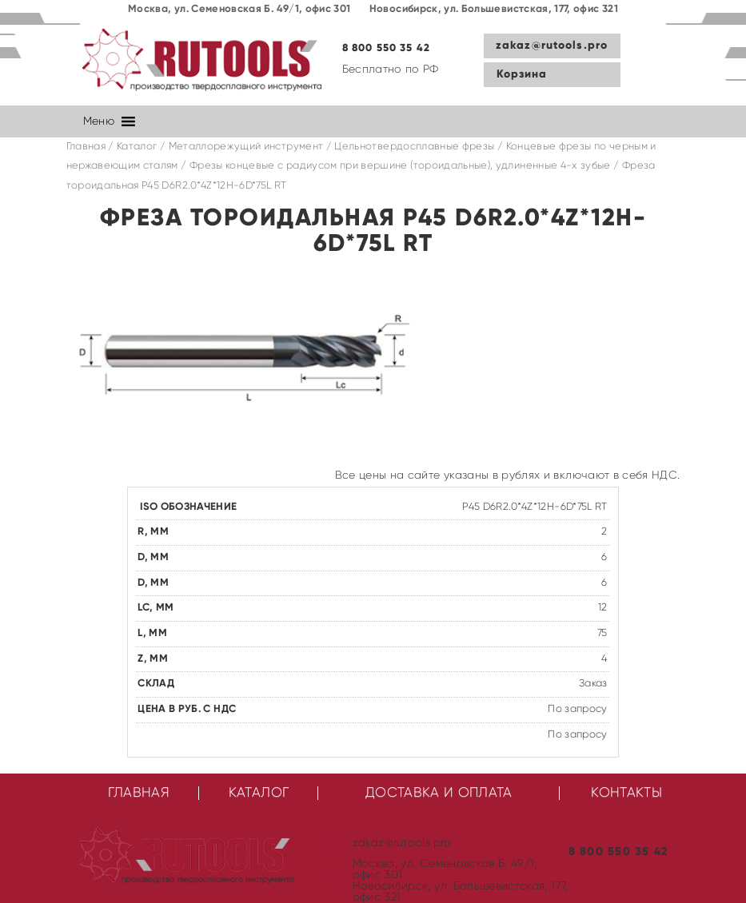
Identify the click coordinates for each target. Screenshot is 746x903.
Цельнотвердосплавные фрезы (414, 146)
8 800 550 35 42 (386, 48)
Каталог (137, 146)
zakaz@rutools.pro (552, 45)
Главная (86, 146)
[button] (98, 121)
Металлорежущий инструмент (246, 146)
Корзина (522, 74)
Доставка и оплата (439, 793)
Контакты (626, 793)
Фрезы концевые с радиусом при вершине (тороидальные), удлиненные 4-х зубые (400, 166)
